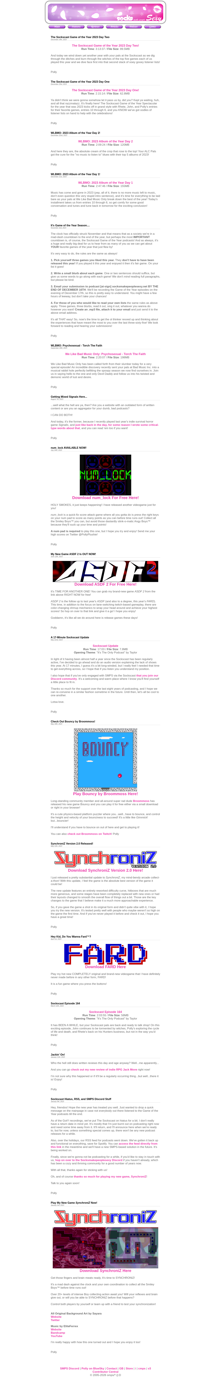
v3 (149, 1368)
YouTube (56, 1336)
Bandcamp (58, 1332)
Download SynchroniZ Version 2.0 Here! (105, 870)
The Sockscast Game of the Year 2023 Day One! (105, 90)
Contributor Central (106, 1371)
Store (129, 1368)
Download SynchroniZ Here (105, 1270)
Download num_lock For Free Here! (105, 497)
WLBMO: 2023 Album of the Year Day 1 (105, 182)
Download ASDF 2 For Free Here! (106, 584)
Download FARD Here (105, 967)
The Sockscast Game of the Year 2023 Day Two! (105, 45)
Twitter (55, 1320)
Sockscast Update (105, 646)
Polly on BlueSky (92, 1368)
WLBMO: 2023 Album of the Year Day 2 (105, 141)
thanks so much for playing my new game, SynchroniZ (110, 1176)
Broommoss (141, 801)
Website (56, 1316)
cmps (142, 1368)
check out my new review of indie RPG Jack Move (104, 1069)
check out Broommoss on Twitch (89, 833)
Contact (111, 1368)
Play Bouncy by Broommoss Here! (105, 794)
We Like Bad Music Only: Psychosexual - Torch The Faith (105, 354)
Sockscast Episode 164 (105, 1012)
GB (121, 1368)
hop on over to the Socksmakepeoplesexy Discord (88, 1160)
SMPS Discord (69, 1368)
